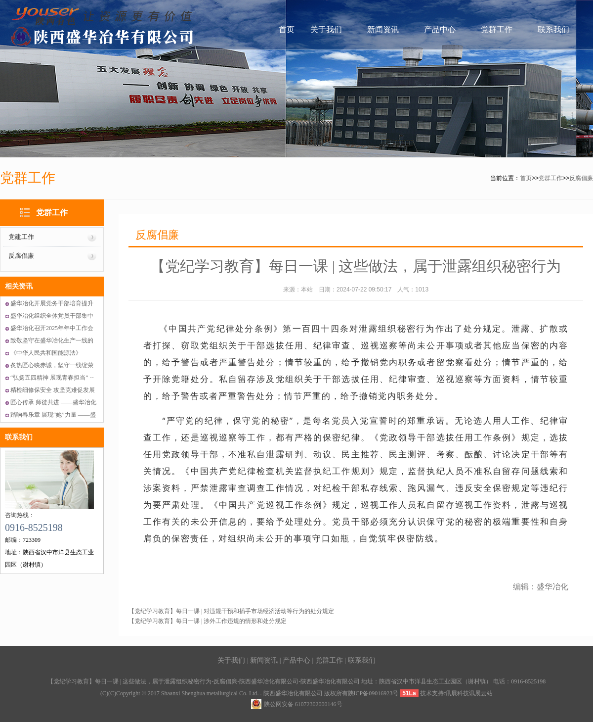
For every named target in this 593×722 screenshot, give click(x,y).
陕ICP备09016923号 (373, 693)
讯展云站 (481, 693)
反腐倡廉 (581, 178)
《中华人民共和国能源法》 (46, 352)
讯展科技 (457, 693)
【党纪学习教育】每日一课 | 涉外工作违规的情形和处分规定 (207, 621)
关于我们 (326, 29)
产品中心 (440, 29)
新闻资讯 (383, 29)
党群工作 (496, 29)
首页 (287, 29)
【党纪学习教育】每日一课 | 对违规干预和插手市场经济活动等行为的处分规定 (231, 611)
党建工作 (21, 237)
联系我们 (553, 29)
